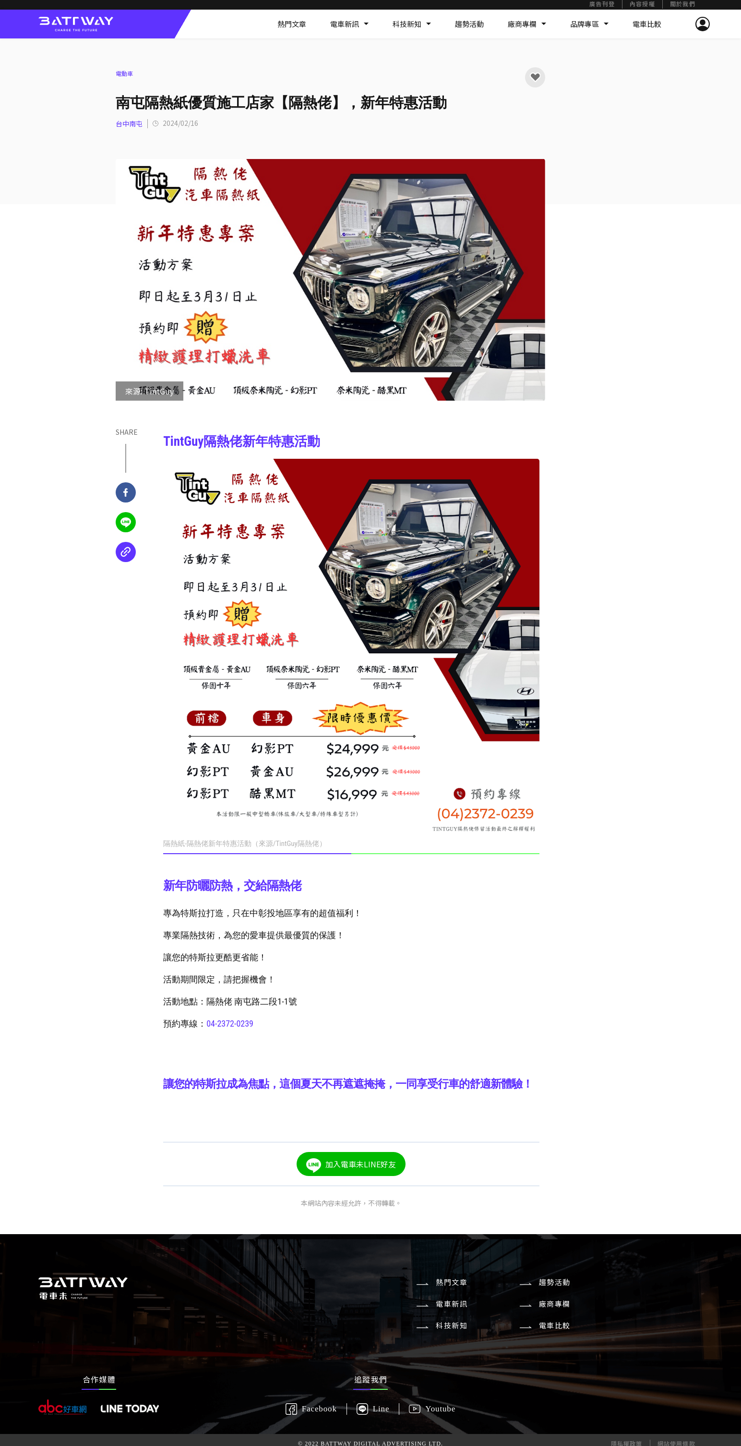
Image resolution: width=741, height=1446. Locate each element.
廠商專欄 (527, 24)
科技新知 (412, 24)
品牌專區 (589, 24)
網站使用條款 (676, 1422)
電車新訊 (349, 24)
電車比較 (647, 24)
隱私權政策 (627, 1422)
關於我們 (682, 4)
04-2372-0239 (229, 1023)
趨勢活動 (469, 24)
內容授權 (642, 4)
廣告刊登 (602, 4)
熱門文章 (291, 24)
